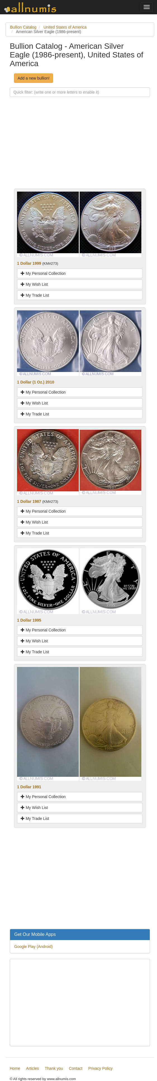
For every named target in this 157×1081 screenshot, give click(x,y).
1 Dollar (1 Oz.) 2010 (35, 382)
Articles (32, 1068)
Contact (75, 1068)
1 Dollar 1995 (29, 620)
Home (15, 1068)
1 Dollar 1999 (29, 263)
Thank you (54, 1068)
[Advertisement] (80, 149)
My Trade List (35, 295)
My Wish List (34, 284)
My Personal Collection (43, 273)
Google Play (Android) (33, 946)
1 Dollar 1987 (29, 501)
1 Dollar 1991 (29, 787)
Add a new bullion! (33, 78)
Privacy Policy (100, 1068)
